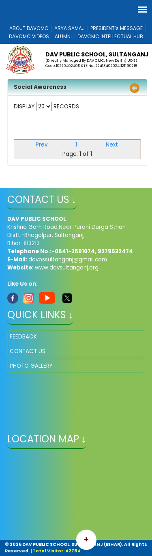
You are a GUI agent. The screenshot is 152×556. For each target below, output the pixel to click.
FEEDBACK (23, 336)
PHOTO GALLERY (31, 366)
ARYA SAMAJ (69, 28)
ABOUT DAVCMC (29, 28)
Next (112, 145)
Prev (41, 145)
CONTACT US (27, 351)
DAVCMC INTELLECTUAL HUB (110, 36)
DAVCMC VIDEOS (29, 36)
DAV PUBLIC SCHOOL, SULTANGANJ (97, 54)
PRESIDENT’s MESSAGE (116, 28)
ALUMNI (63, 36)
